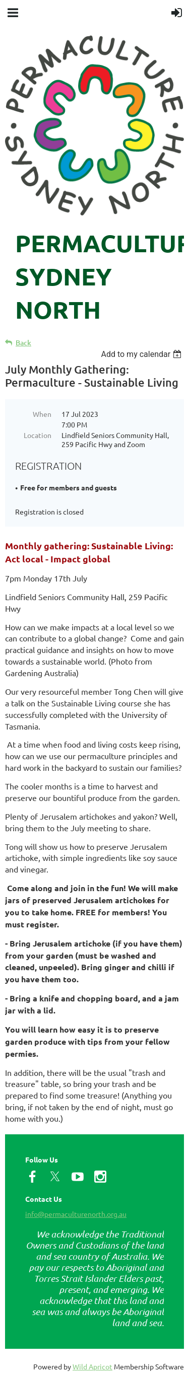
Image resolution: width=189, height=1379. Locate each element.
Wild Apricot (92, 1366)
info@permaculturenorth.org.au (76, 1213)
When (42, 413)
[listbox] (142, 354)
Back (23, 342)
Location (37, 435)
